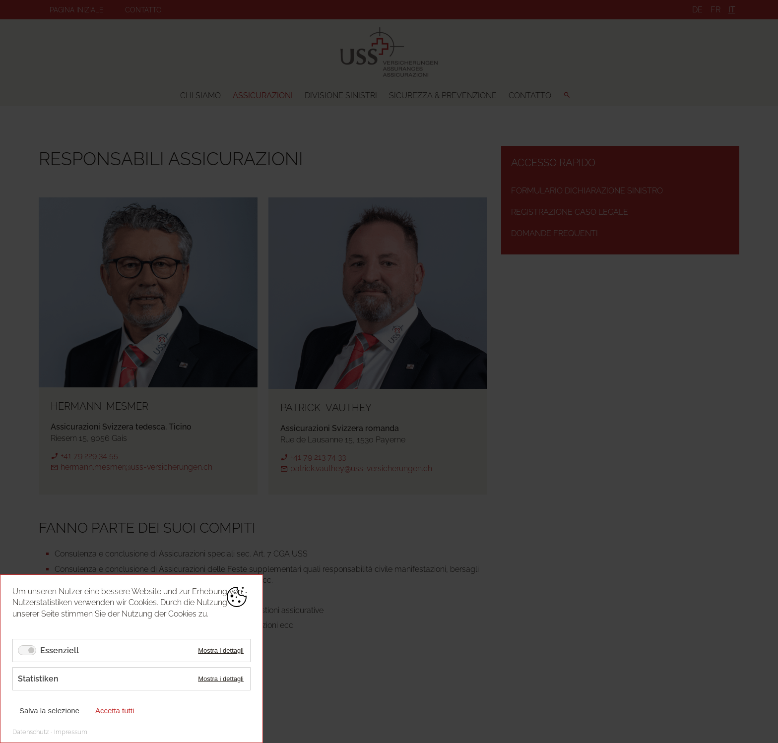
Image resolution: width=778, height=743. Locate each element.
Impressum (70, 732)
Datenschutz (30, 732)
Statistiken (38, 678)
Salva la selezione (49, 710)
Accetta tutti (114, 710)
